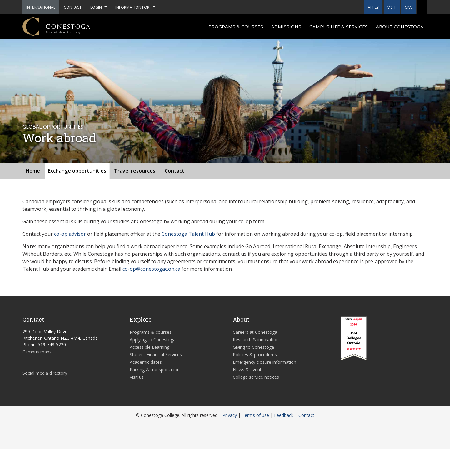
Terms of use (255, 415)
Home (33, 170)
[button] (423, 7)
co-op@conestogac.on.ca (151, 268)
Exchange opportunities (77, 170)
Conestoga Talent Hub (188, 233)
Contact (174, 170)
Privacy (229, 415)
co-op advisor (70, 233)
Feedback (283, 415)
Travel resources (134, 170)
